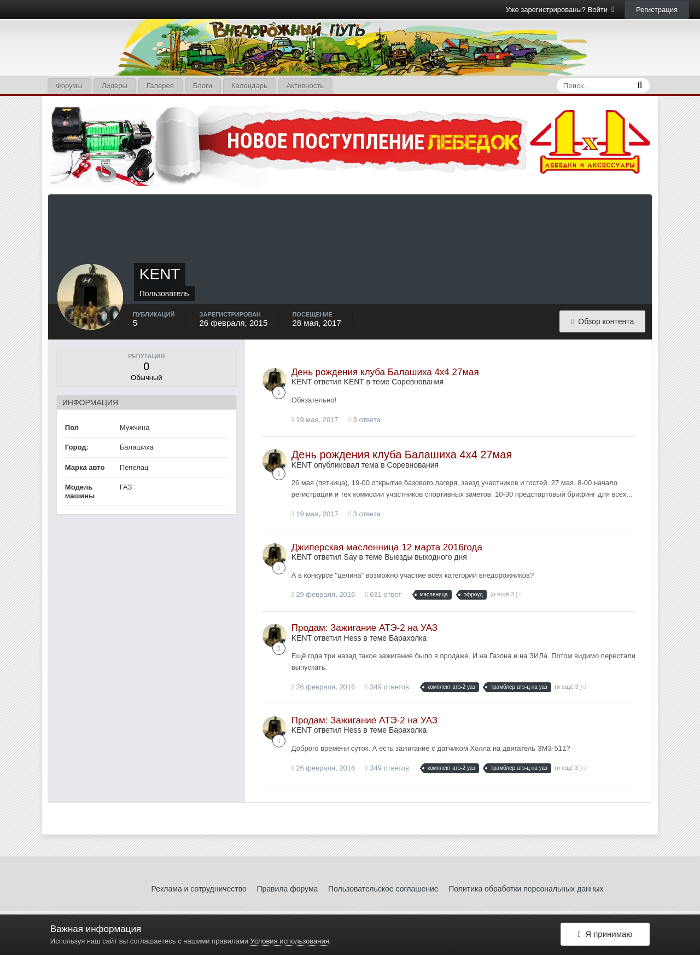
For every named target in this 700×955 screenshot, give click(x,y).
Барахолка (408, 638)
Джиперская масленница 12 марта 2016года (386, 547)
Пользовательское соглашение (383, 888)
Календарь (249, 86)
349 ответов (387, 687)
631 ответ (383, 594)
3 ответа (364, 420)
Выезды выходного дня (425, 557)
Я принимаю (605, 934)
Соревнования (418, 381)
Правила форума (287, 888)
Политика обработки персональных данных (525, 888)
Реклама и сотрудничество (199, 888)
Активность (305, 86)
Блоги (202, 86)
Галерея (160, 86)
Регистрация (657, 9)
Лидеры (114, 86)
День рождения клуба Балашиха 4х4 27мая (385, 372)
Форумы (69, 86)
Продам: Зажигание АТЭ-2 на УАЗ (364, 628)
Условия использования (289, 941)
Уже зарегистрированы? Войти (560, 9)
